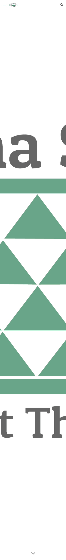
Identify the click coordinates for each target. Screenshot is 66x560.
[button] (4, 5)
